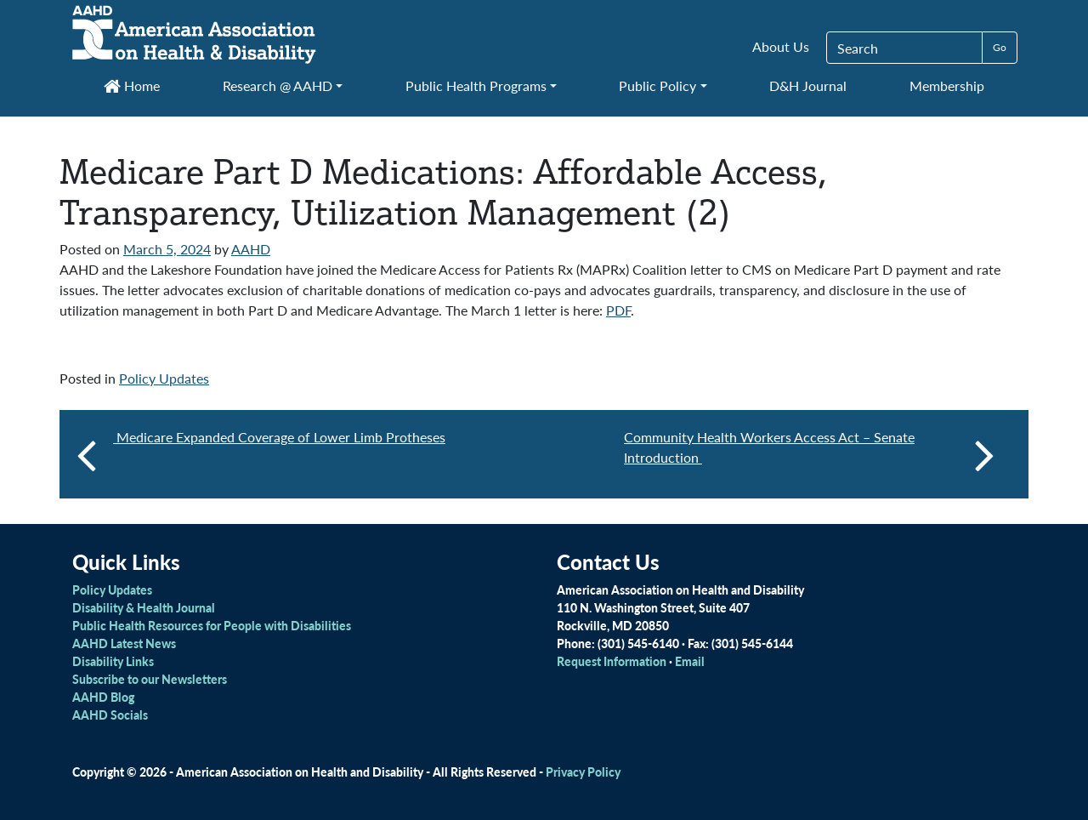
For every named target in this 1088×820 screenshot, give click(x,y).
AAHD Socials (110, 714)
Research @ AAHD (277, 85)
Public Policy (657, 85)
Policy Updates (164, 378)
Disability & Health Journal (143, 607)
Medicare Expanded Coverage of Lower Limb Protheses (279, 437)
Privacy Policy (583, 771)
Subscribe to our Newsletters (149, 678)
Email (690, 660)
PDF (618, 310)
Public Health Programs (476, 85)
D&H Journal (808, 85)
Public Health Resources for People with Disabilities (211, 625)
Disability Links (113, 660)
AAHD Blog (103, 696)
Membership (947, 85)
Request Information (611, 660)
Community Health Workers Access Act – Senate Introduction (809, 454)
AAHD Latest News (124, 643)
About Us (780, 46)
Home (132, 85)
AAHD (250, 249)
